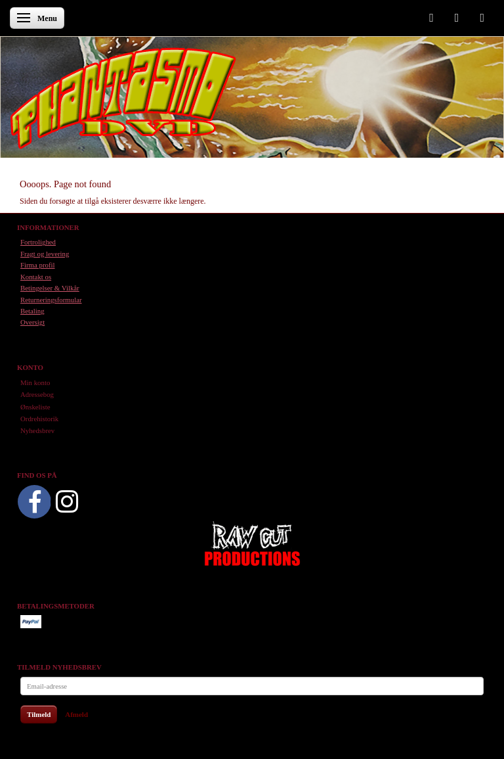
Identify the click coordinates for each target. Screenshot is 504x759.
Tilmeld (39, 714)
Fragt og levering (44, 254)
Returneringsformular (51, 300)
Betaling (32, 311)
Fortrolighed (38, 242)
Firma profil (37, 265)
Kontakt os (35, 277)
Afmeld (76, 714)
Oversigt (32, 322)
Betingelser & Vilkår (49, 288)
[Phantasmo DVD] (123, 98)
